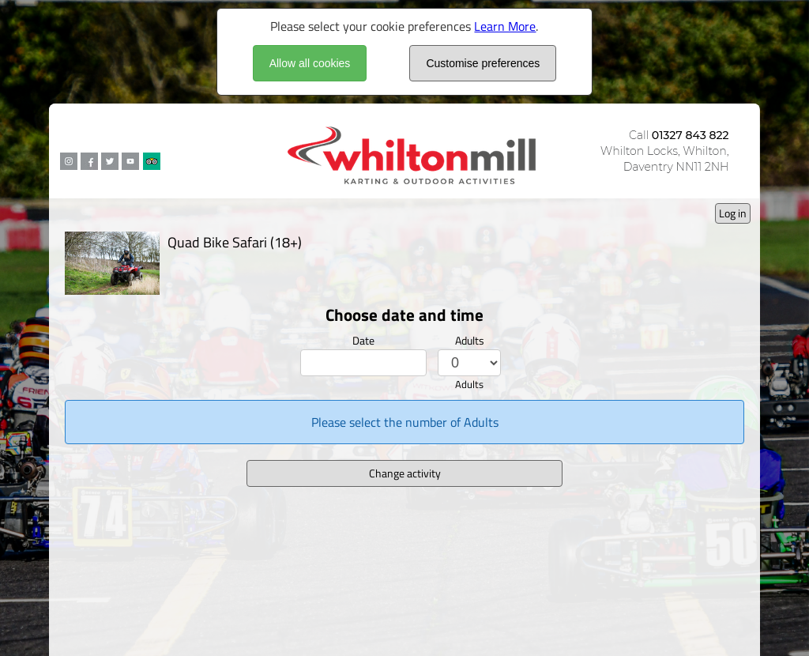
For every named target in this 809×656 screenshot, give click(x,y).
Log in (733, 213)
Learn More (505, 26)
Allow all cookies (310, 63)
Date (363, 340)
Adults (469, 340)
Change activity (405, 473)
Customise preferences (483, 63)
